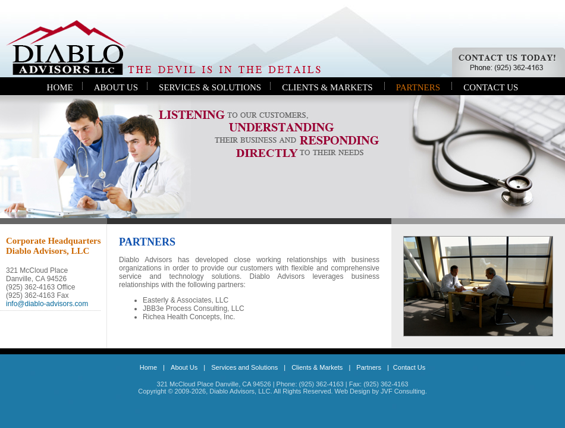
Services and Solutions (244, 367)
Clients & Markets (317, 367)
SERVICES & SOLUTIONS (210, 87)
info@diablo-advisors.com (47, 304)
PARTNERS (418, 87)
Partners (368, 367)
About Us (184, 367)
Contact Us (409, 367)
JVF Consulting (403, 391)
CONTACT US (490, 87)
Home (148, 367)
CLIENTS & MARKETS (327, 87)
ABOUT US (116, 87)
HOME (60, 87)
